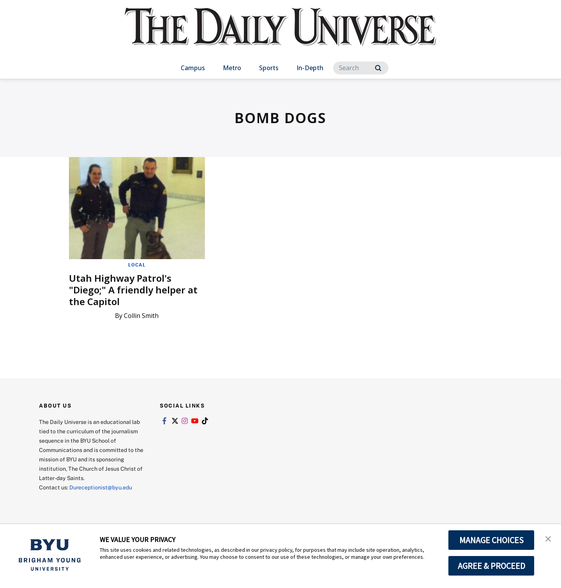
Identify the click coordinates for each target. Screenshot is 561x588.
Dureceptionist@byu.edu (100, 487)
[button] (548, 538)
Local (137, 264)
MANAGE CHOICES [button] (491, 540)
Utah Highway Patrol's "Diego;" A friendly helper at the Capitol (133, 290)
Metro (232, 68)
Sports (269, 68)
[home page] (280, 35)
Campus (193, 68)
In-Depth (309, 68)
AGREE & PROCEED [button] (491, 565)
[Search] (361, 68)
